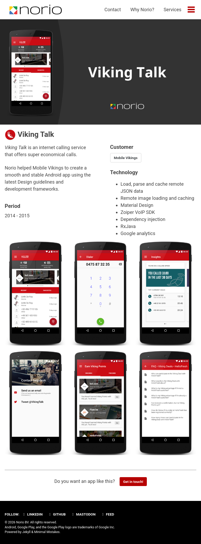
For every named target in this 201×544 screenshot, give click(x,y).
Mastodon (83, 514)
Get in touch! (133, 481)
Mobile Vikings (125, 158)
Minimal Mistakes (46, 532)
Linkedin (32, 514)
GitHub (57, 514)
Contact (112, 9)
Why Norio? (142, 9)
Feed (107, 514)
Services (172, 9)
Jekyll (26, 532)
